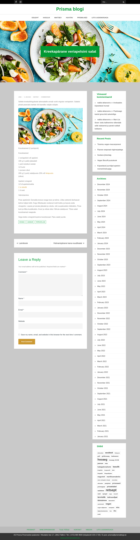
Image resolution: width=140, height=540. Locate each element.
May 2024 (101, 222)
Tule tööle (64, 530)
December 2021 (103, 377)
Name (21, 298)
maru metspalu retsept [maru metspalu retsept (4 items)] (104, 480)
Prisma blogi (70, 9)
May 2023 (101, 286)
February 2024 (103, 238)
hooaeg (22, 222)
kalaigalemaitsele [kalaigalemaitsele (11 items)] (104, 467)
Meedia (89, 530)
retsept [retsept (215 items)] (111, 490)
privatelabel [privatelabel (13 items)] (112, 487)
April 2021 (101, 420)
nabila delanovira (104, 103)
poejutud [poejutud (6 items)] (107, 483)
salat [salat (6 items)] (99, 494)
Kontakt (77, 530)
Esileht (35, 17)
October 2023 (102, 259)
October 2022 (102, 324)
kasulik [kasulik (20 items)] (116, 467)
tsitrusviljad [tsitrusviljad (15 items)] (112, 497)
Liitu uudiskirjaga (100, 17)
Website (21, 321)
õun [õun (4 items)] (111, 511)
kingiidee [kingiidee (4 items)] (100, 470)
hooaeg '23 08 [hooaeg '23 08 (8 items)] (114, 460)
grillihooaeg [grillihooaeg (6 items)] (105, 456)
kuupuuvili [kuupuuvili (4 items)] (107, 470)
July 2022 (101, 340)
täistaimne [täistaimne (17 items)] (102, 500)
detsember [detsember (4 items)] (100, 453)
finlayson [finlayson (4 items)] (117, 453)
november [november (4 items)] (114, 480)
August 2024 (102, 206)
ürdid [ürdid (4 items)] (99, 514)
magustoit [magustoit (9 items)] (101, 477)
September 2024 (103, 200)
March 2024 (102, 233)
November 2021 (103, 383)
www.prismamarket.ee (70, 538)
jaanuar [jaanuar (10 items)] (100, 463)
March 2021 (102, 426)
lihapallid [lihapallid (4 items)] (100, 473)
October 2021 (102, 388)
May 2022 (101, 351)
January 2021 (102, 436)
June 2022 (101, 345)
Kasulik (46, 17)
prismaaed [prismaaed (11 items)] (116, 483)
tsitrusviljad (40, 222)
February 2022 (103, 367)
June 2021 (101, 410)
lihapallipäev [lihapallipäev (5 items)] (108, 473)
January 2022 (102, 372)
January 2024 (102, 243)
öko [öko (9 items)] (115, 511)
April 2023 (101, 292)
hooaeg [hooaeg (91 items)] (102, 459)
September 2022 (103, 329)
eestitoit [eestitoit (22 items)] (109, 453)
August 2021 (102, 399)
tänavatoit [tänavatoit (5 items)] (112, 500)
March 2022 (102, 361)
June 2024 (101, 217)
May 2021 (101, 415)
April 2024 (101, 227)
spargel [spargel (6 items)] (104, 494)
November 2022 (103, 318)
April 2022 (101, 356)
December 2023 (103, 249)
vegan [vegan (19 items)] (108, 504)
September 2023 (103, 265)
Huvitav (69, 17)
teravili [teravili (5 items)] (116, 494)
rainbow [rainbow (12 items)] (101, 491)
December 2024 (103, 184)
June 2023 (101, 281)
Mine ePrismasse (47, 530)
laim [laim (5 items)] (113, 470)
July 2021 (101, 404)
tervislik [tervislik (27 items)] (102, 497)
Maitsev (58, 17)
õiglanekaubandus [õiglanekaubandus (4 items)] (103, 511)
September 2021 (103, 394)
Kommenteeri (45, 97)
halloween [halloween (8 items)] (114, 456)
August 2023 (102, 270)
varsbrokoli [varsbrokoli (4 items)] (101, 504)
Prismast (31, 530)
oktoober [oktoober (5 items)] (100, 483)
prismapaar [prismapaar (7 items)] (101, 487)
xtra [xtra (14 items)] (117, 507)
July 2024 (101, 211)
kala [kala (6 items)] (106, 463)
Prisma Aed (82, 17)
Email (21, 310)
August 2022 (102, 335)
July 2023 (101, 276)
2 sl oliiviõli (22, 187)
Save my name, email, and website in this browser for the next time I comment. (51, 335)
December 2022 (103, 313)
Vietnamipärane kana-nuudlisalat (67, 243)
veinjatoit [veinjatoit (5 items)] (111, 507)
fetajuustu (49, 173)
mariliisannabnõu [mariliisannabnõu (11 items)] (113, 477)
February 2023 (103, 302)
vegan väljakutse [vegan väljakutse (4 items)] (102, 507)
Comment (22, 272)
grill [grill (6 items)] (99, 456)
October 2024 (102, 195)
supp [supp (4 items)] (110, 494)
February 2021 (103, 431)
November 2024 (103, 190)
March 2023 (102, 297)
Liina (20, 97)
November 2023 (103, 254)
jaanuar (30, 222)
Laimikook (23, 243)
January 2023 (102, 308)
